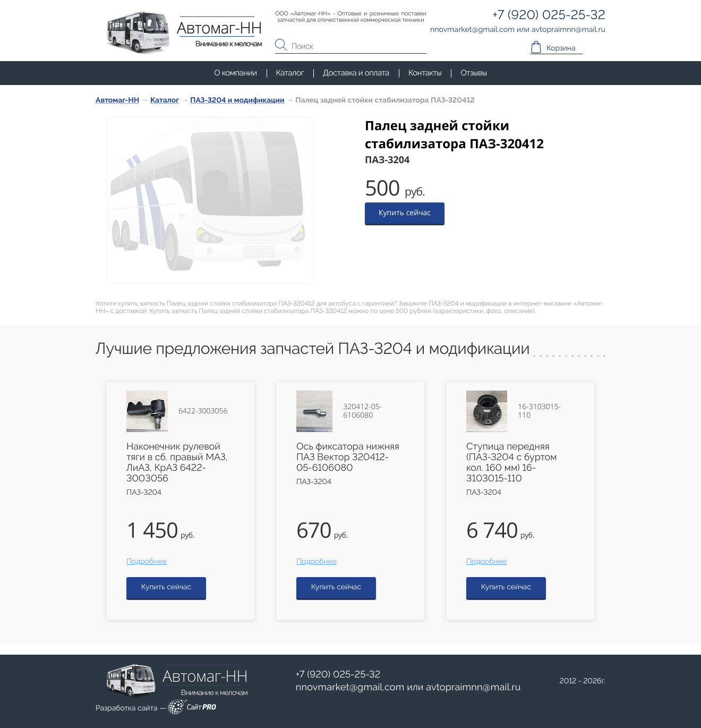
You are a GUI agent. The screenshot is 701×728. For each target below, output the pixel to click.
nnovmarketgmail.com (350, 687)
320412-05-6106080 (362, 411)
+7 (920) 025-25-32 (338, 674)
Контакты (424, 73)
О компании (235, 73)
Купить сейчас (405, 213)
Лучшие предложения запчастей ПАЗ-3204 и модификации (312, 349)
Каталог (290, 73)
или (408, 687)
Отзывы (473, 73)
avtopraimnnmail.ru (473, 687)
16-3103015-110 (539, 411)
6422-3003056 (202, 411)
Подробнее (146, 561)
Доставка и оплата (356, 73)
